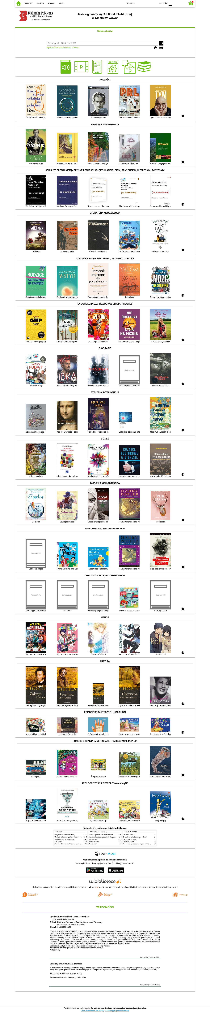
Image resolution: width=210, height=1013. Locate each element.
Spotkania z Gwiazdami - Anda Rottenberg (70, 917)
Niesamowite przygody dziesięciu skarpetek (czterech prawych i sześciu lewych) (79, 844)
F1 (175, 3)
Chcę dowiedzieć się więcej (92, 1011)
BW (143, 3)
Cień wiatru (58, 841)
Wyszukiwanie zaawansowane (59, 47)
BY (154, 3)
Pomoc (51, 3)
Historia (40, 3)
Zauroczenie (92, 844)
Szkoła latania (93, 839)
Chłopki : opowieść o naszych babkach (101, 835)
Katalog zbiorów (105, 31)
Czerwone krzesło (128, 835)
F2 (181, 3)
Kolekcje (75, 47)
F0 (170, 3)
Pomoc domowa (94, 841)
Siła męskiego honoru (129, 839)
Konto (61, 3)
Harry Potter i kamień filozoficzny (65, 835)
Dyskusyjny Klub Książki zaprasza (66, 964)
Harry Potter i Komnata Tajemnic (65, 839)
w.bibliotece (92, 887)
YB (148, 3)
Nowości (28, 3)
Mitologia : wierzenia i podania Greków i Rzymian (70, 837)
